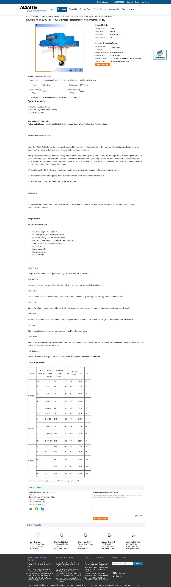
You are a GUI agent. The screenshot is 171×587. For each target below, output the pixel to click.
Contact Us (114, 9)
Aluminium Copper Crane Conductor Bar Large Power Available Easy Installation (96, 569)
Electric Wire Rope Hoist (51, 16)
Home (52, 9)
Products (62, 9)
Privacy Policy (34, 585)
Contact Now (104, 64)
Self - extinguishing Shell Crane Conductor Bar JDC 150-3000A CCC (96, 579)
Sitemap (122, 573)
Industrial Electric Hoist (38, 481)
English (147, 2)
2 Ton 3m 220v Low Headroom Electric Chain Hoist (61, 544)
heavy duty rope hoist (72, 481)
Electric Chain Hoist (64, 558)
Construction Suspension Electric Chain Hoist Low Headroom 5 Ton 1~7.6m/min (68, 574)
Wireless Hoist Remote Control (37, 559)
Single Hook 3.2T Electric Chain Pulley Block (85, 544)
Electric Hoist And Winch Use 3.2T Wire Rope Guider (108, 544)
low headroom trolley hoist (55, 481)
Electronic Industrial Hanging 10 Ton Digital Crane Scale (132, 544)
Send (138, 564)
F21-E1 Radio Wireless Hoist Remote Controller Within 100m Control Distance (40, 570)
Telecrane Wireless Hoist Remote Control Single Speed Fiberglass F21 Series (39, 564)
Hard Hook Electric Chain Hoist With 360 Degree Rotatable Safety (67, 570)
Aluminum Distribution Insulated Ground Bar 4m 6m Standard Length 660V (97, 564)
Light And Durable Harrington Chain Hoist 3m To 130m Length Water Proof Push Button (68, 579)
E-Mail (115, 573)
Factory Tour (85, 9)
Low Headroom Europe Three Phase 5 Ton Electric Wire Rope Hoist (37, 545)
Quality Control (100, 9)
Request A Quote (133, 2)
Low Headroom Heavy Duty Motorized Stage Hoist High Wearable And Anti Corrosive (68, 564)
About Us (73, 9)
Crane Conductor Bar (94, 558)
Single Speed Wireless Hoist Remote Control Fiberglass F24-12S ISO (39, 579)
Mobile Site (117, 576)
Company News (128, 9)
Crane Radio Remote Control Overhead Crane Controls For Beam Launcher (40, 574)
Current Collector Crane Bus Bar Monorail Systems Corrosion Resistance (97, 574)
